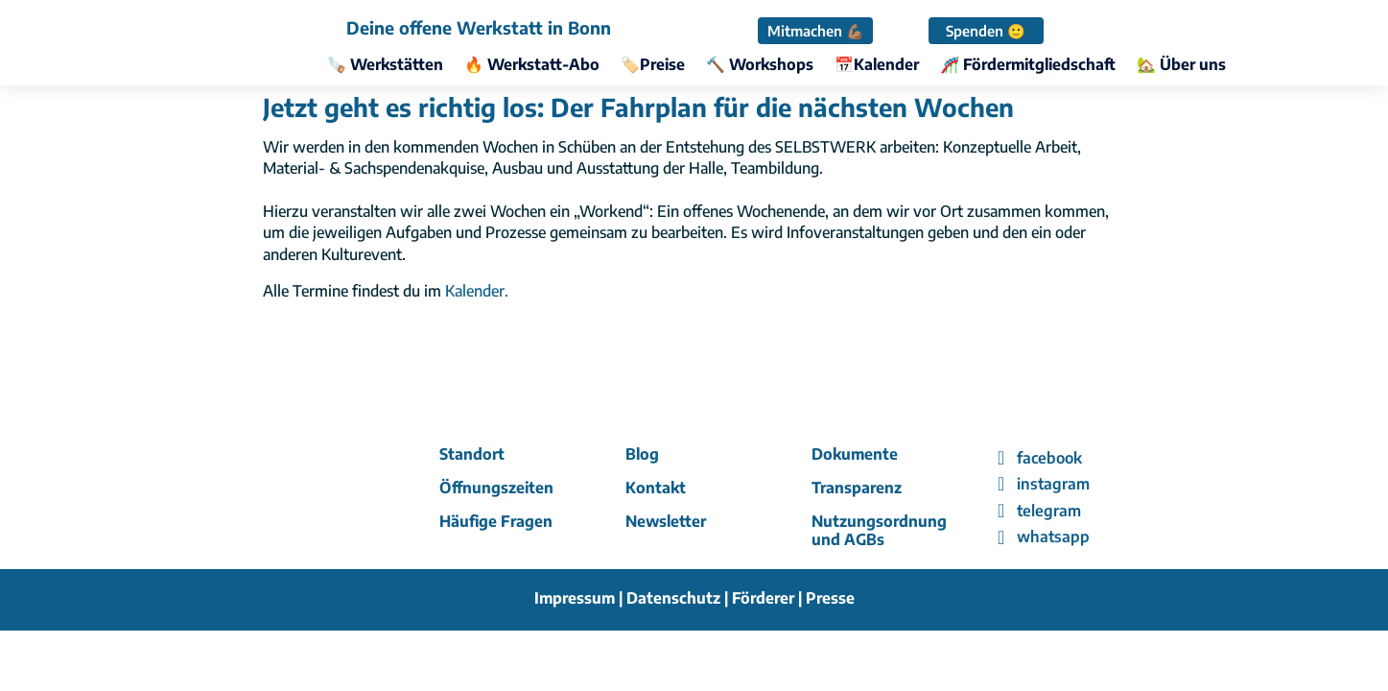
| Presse (826, 598)
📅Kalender (877, 66)
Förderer (765, 598)
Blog (642, 454)
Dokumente (855, 454)
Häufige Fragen (496, 521)
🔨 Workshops (759, 66)
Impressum (574, 598)
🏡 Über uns (1181, 66)
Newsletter (665, 521)
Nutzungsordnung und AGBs (879, 530)
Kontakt (655, 487)
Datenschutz (673, 598)
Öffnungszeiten (496, 487)
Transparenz (857, 487)
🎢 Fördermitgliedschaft (1028, 66)
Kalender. (476, 290)
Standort (472, 454)
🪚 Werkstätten (385, 66)
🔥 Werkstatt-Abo (532, 66)
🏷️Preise (653, 66)
